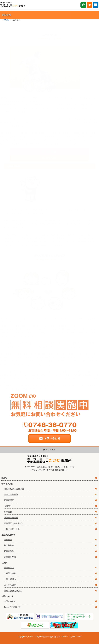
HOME (4, 478)
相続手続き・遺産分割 (14, 489)
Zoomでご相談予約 (12, 607)
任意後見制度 (51, 147)
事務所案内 (9, 567)
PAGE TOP (49, 450)
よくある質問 (10, 585)
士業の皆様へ (10, 579)
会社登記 (8, 506)
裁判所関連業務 (11, 517)
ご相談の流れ (10, 573)
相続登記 (8, 540)
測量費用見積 (10, 557)
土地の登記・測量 (12, 529)
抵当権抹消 (9, 545)
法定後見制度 (51, 153)
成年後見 (8, 512)
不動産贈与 (9, 551)
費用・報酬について (13, 591)
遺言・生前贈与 (11, 494)
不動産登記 (9, 500)
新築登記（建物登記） (14, 523)
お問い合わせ (10, 601)
